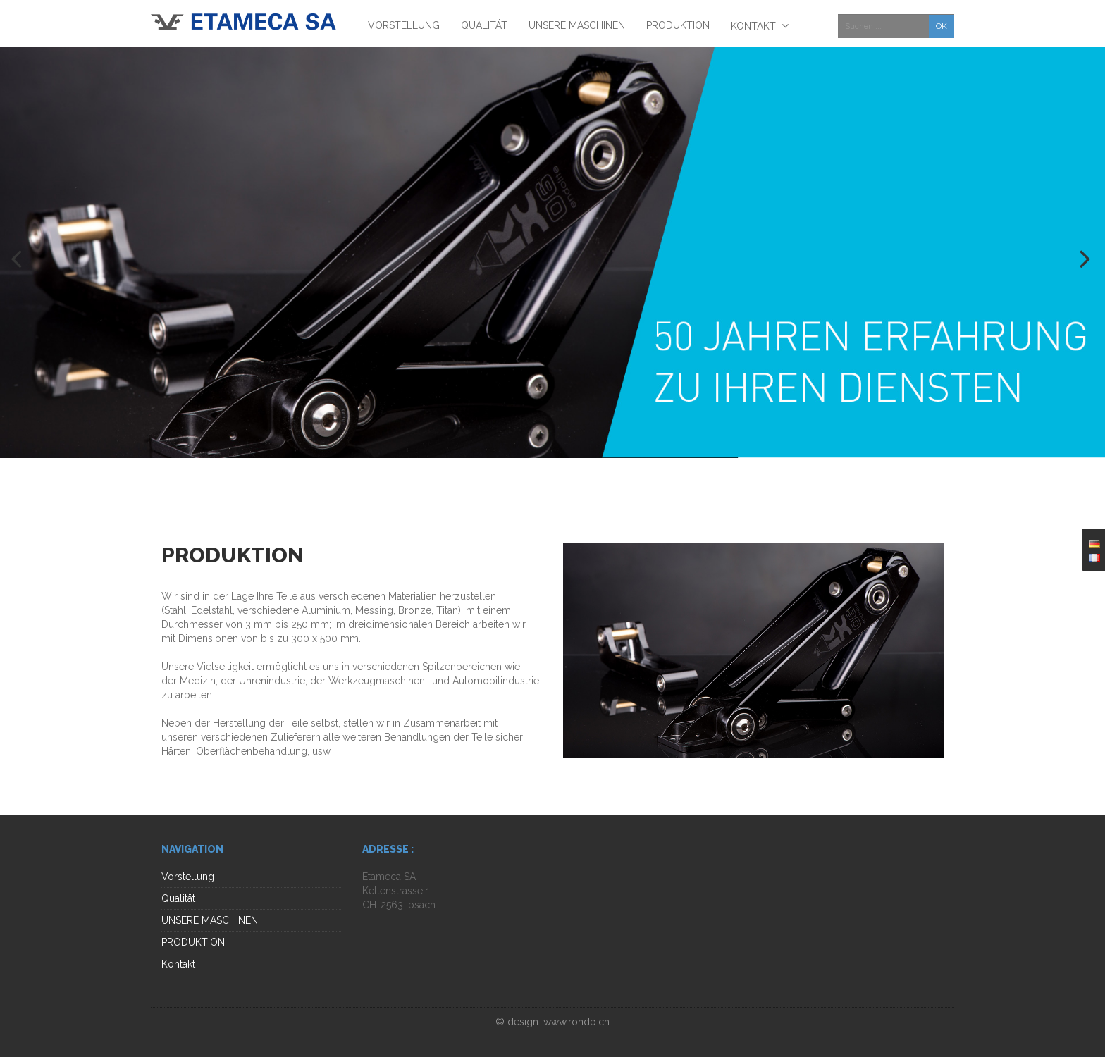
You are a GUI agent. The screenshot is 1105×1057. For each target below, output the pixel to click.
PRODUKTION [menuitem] (678, 25)
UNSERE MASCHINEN (209, 920)
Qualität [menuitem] (484, 25)
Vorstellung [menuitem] (404, 25)
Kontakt (178, 964)
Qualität (178, 898)
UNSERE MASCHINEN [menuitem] (577, 25)
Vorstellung (187, 876)
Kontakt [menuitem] (753, 26)
